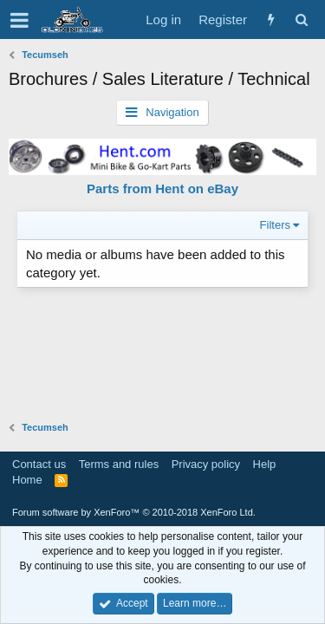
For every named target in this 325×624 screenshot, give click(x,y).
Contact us (39, 464)
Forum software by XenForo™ (134, 512)
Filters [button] (275, 224)
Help (264, 464)
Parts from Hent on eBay (162, 188)
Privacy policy (206, 464)
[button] (19, 20)
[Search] (301, 19)
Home (27, 479)
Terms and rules (119, 464)
